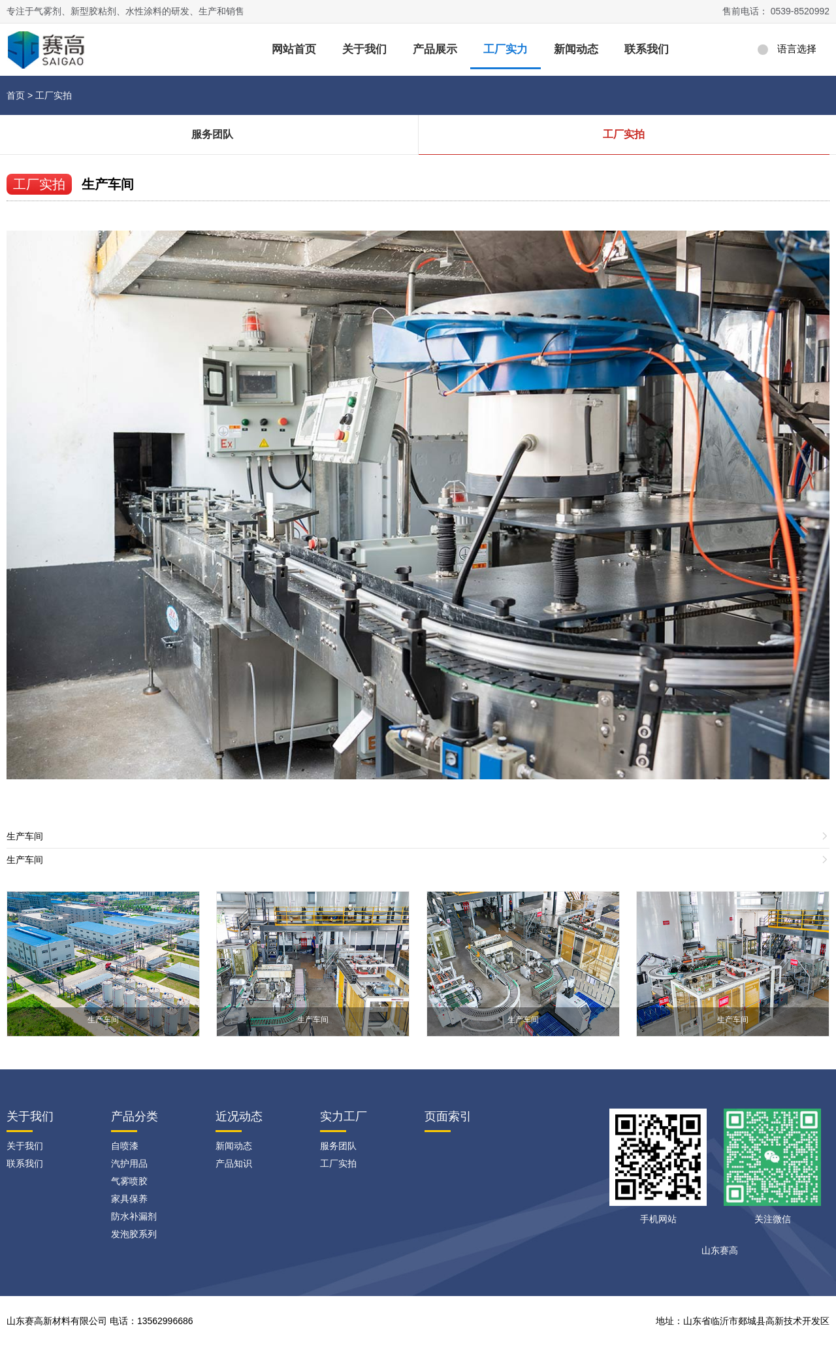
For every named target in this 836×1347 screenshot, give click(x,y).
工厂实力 (505, 49)
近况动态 (239, 1116)
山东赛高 (719, 1250)
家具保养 (129, 1198)
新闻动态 (576, 49)
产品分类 (134, 1116)
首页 (16, 95)
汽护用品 (129, 1163)
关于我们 (364, 49)
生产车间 (108, 184)
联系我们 (646, 49)
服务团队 (212, 134)
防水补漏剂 (134, 1216)
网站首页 (294, 49)
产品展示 (435, 49)
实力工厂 (343, 1116)
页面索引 (448, 1116)
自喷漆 (124, 1146)
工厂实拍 (53, 95)
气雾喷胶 (129, 1181)
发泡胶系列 (134, 1234)
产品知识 (234, 1163)
